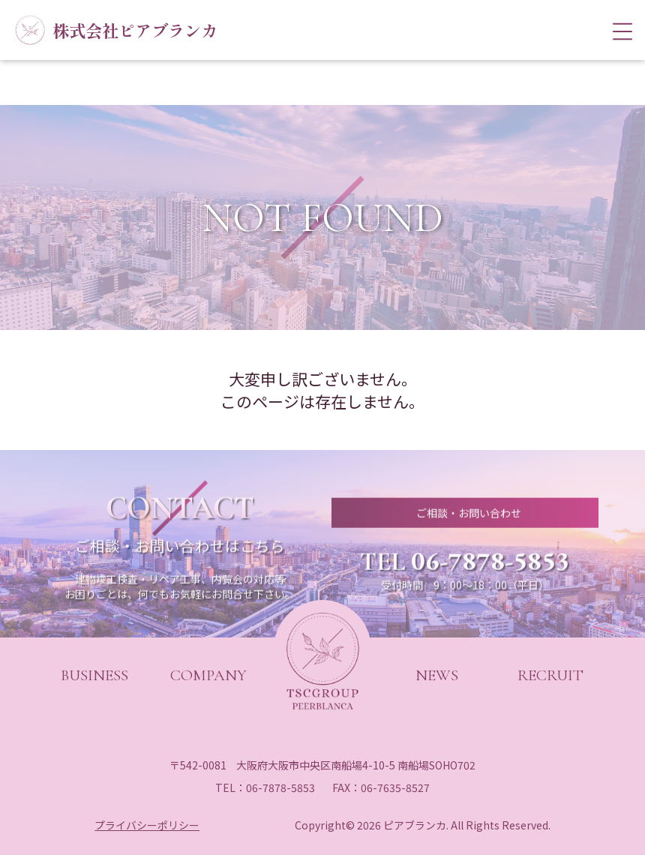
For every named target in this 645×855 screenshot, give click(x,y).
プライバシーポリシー (147, 825)
